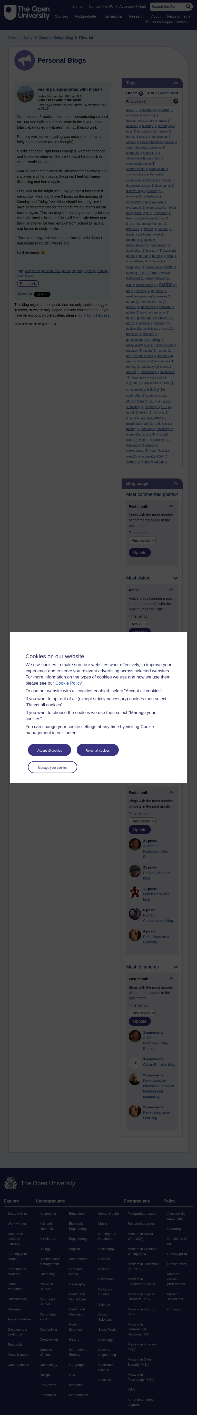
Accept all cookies (49, 750)
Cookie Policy (68, 683)
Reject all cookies (98, 750)
